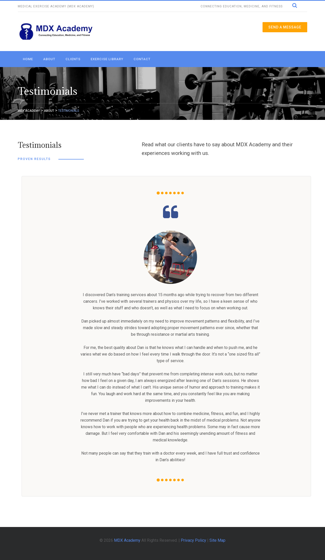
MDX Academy (127, 540)
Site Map (217, 540)
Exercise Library (107, 59)
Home (28, 59)
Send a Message (284, 27)
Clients (73, 59)
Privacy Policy (193, 540)
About (49, 59)
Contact (142, 59)
